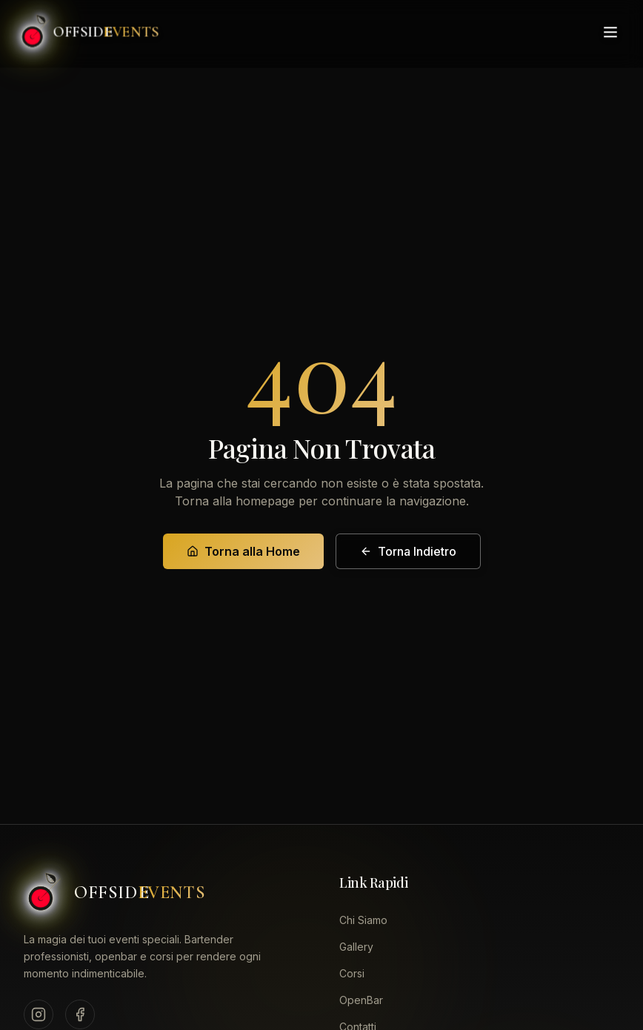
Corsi (351, 973)
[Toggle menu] (610, 28)
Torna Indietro (408, 551)
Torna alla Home (243, 551)
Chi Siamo (363, 920)
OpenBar (361, 1000)
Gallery (356, 946)
